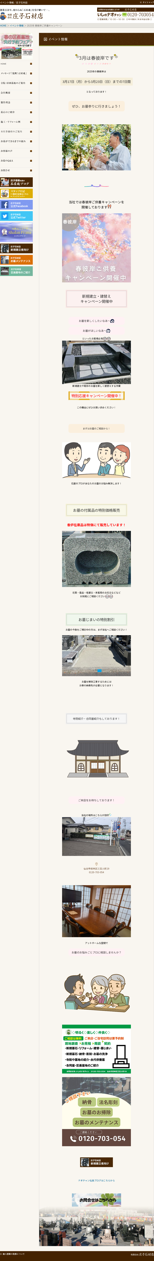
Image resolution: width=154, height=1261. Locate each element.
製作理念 (16, 104)
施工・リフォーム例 (16, 124)
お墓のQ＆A (16, 163)
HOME (3, 25)
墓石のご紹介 (16, 114)
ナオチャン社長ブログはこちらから (96, 1180)
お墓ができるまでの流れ (16, 143)
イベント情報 (17, 25)
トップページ (16, 66)
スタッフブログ (16, 192)
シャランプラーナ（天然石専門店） (16, 232)
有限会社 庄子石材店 (141, 1253)
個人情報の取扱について (12, 1253)
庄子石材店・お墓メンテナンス (16, 260)
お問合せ (16, 172)
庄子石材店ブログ (16, 182)
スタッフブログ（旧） (16, 196)
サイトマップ (147, 2)
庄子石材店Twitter (16, 216)
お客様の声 (16, 153)
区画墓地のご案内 (16, 85)
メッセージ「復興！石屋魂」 (16, 75)
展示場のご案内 (16, 133)
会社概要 (16, 95)
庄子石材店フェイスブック (16, 205)
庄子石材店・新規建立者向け (16, 248)
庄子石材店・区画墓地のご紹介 (16, 271)
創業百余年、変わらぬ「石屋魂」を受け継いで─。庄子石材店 (25, 14)
